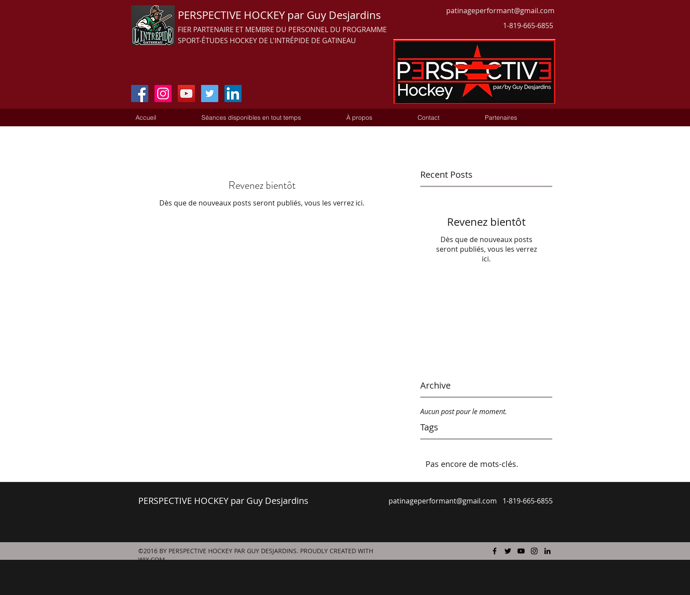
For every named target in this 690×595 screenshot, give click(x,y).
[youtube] (521, 551)
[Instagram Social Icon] (163, 93)
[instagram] (534, 551)
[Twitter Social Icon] (209, 93)
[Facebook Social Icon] (139, 93)
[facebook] (494, 551)
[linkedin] (547, 551)
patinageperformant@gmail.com (500, 10)
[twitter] (507, 551)
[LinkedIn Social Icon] (233, 93)
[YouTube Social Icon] (186, 93)
